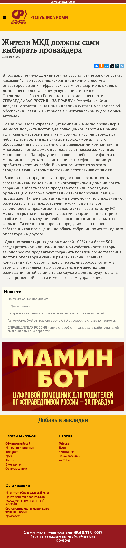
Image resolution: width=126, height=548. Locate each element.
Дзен (8, 456)
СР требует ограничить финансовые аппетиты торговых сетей (54, 314)
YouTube (64, 460)
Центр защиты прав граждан (25, 497)
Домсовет (12, 516)
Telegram (11, 452)
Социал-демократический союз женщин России (27, 510)
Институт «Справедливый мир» (27, 492)
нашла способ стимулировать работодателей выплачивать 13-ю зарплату (61, 329)
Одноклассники (16, 468)
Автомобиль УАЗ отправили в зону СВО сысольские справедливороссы (60, 321)
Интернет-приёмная (19, 447)
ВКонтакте (13, 464)
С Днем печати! (18, 306)
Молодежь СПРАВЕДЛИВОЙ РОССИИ (25, 502)
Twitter (10, 460)
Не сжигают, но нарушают (26, 299)
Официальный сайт (18, 443)
